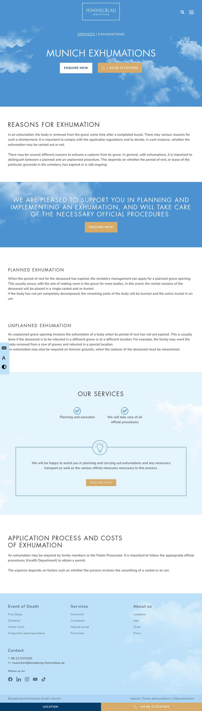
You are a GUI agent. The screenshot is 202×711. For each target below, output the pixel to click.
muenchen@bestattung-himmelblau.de (38, 663)
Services (86, 34)
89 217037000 (21, 658)
